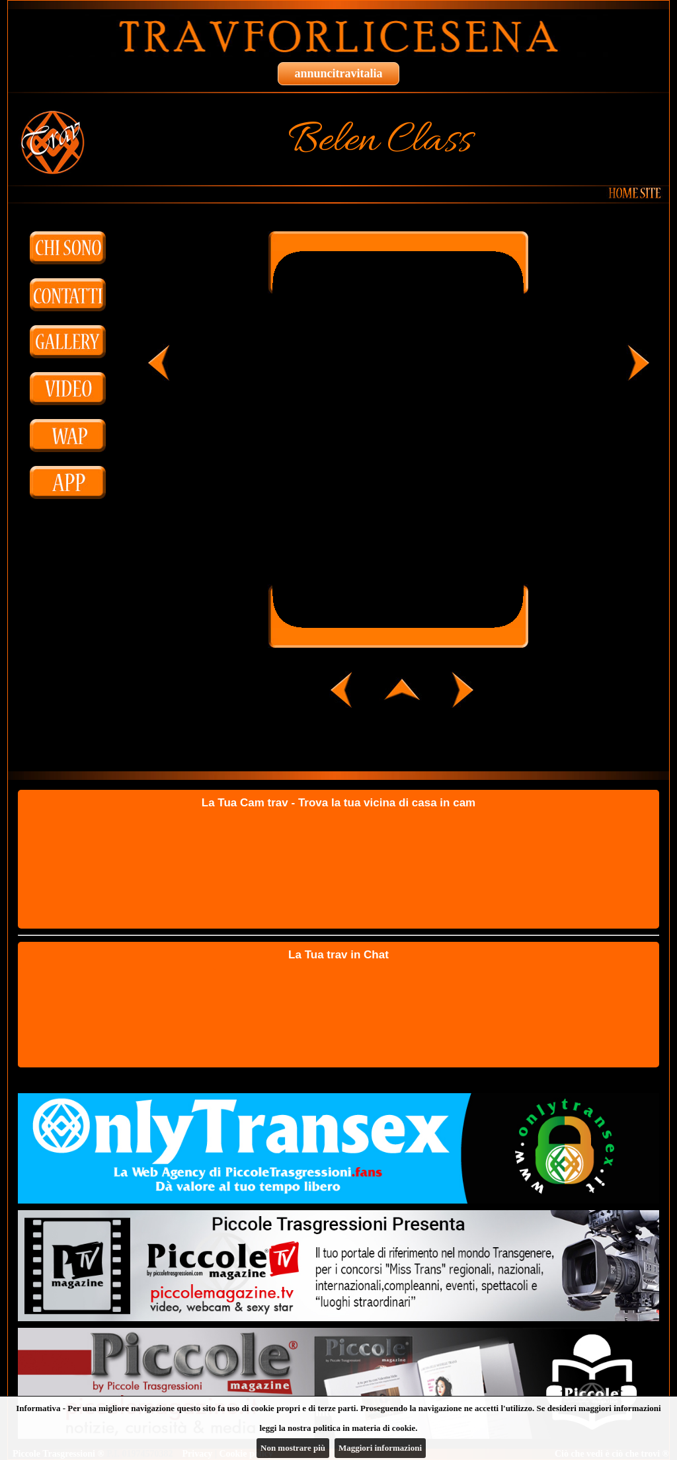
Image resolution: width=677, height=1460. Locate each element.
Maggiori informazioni (380, 1448)
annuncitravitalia (338, 73)
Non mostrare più (292, 1448)
